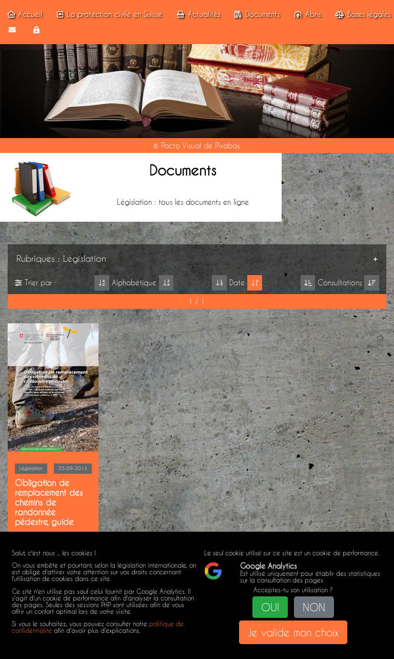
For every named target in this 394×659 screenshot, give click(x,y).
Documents (255, 14)
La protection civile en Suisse (107, 14)
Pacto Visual (181, 146)
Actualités (196, 14)
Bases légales (361, 14)
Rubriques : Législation (61, 258)
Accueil (23, 14)
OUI (270, 607)
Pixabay (228, 146)
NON (314, 607)
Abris (306, 14)
